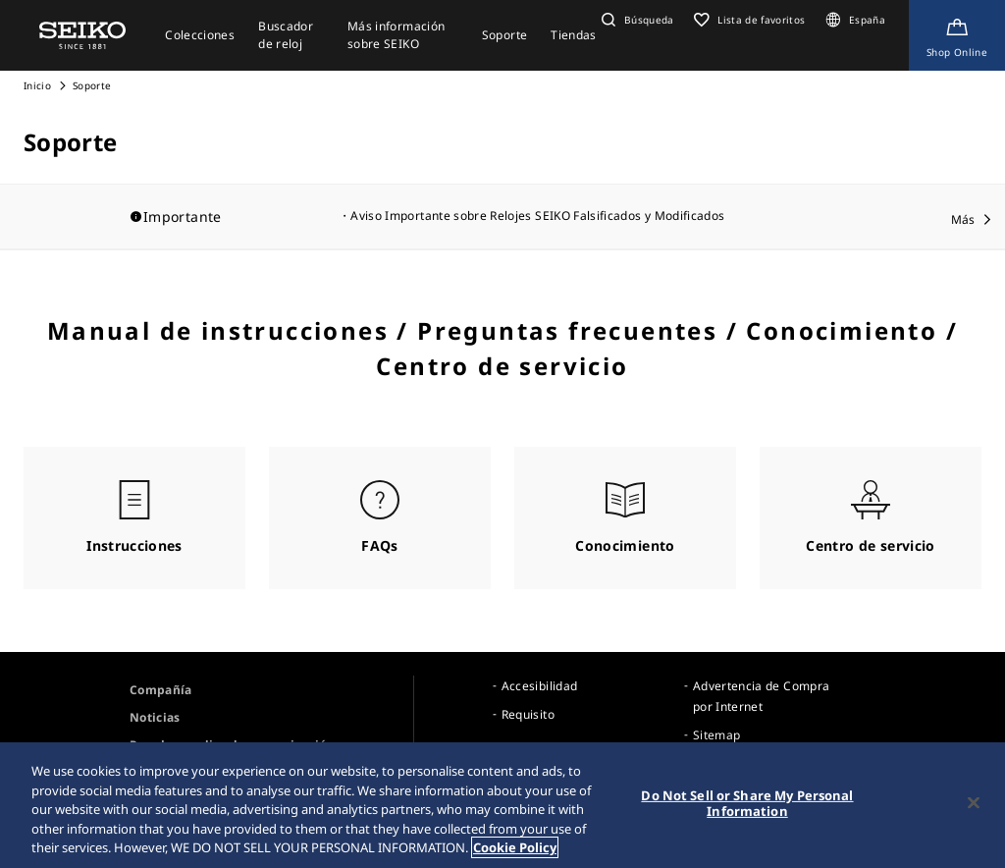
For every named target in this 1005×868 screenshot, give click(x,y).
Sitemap (716, 735)
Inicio (37, 85)
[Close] (973, 803)
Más (963, 219)
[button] (635, 19)
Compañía (161, 689)
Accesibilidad (540, 686)
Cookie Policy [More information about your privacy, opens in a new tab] (514, 847)
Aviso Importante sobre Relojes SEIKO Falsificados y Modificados (537, 215)
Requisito (528, 714)
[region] (502, 805)
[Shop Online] (957, 35)
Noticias (155, 717)
